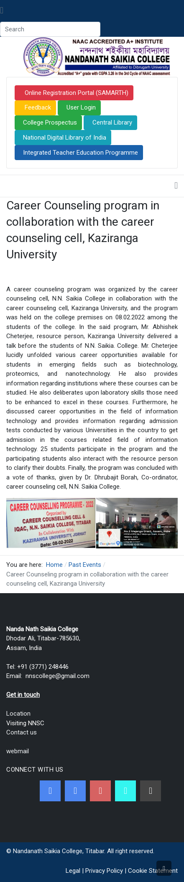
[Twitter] (75, 790)
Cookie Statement (153, 870)
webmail (17, 751)
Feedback (37, 107)
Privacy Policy (104, 870)
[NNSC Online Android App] (125, 790)
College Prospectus (50, 122)
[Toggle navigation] (1, 11)
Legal (73, 870)
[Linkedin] (150, 790)
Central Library (112, 122)
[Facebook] (50, 790)
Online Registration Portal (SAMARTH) (75, 93)
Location (18, 713)
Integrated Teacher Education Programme (80, 152)
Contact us (21, 732)
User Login (81, 107)
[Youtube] (100, 790)
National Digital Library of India (64, 137)
